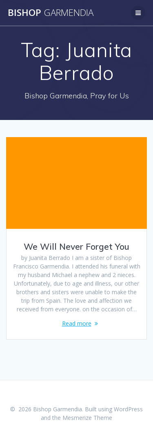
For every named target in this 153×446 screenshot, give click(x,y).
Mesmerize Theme (87, 418)
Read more (76, 323)
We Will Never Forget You (76, 246)
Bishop (50, 12)
